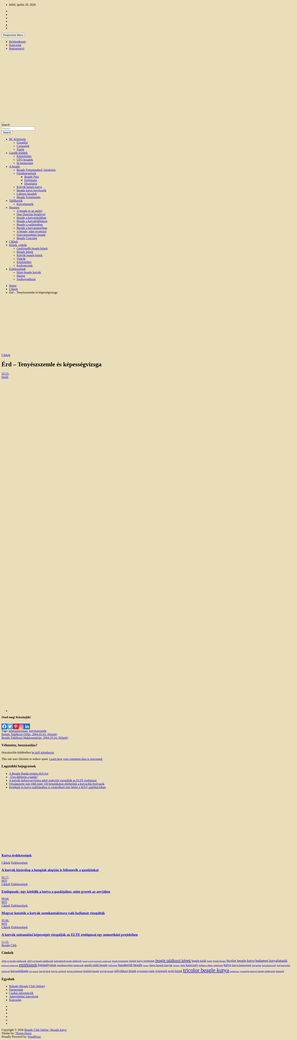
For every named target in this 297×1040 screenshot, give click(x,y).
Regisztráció (16, 48)
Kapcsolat (15, 45)
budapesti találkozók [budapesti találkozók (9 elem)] (10, 965)
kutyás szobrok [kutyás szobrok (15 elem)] (58, 971)
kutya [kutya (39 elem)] (227, 965)
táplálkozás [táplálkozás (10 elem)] (234, 971)
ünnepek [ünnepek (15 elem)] (280, 971)
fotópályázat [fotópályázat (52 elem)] (47, 965)
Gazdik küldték (18, 152)
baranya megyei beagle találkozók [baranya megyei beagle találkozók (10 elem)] (96, 961)
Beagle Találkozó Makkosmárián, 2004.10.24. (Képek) (35, 737)
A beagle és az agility (30, 210)
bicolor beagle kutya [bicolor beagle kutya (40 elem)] (241, 961)
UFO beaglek (25, 159)
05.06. (5, 920)
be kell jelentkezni (43, 752)
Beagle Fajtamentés (29, 197)
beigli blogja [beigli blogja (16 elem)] (219, 961)
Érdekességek (17, 269)
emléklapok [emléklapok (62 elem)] (28, 965)
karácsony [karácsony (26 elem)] (192, 965)
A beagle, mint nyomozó (31, 231)
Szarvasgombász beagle (31, 234)
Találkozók (16, 200)
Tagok (20, 149)
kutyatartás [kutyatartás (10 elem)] (33, 971)
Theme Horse (23, 1033)
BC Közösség (17, 139)
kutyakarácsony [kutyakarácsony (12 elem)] (269, 965)
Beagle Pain (31, 176)
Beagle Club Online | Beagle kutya (45, 1029)
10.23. (5, 373)
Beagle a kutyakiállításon (32, 221)
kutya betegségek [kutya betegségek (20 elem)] (241, 965)
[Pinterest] (16, 724)
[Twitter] (10, 724)
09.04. (5, 898)
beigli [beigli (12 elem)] (209, 961)
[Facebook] (4, 724)
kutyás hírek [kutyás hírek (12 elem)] (44, 971)
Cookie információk (21, 993)
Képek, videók (18, 245)
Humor (21, 275)
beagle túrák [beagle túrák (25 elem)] (198, 960)
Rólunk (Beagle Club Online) (27, 986)
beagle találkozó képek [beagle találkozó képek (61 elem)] (173, 960)
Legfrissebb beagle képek (32, 248)
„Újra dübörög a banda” (23, 777)
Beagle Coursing (27, 238)
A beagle (14, 166)
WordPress (34, 1036)
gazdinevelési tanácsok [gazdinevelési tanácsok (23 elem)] (70, 965)
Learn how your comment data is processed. (76, 759)
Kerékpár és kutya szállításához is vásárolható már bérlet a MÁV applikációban (57, 787)
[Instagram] (21, 724)
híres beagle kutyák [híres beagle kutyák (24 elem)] (160, 965)
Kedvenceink (25, 265)
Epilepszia (30, 180)
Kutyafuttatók (25, 204)
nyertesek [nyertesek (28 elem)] (161, 971)
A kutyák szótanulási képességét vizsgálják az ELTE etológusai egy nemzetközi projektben (70, 935)
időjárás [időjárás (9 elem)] (176, 965)
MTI (4, 880)
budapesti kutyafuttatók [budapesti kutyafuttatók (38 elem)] (271, 961)
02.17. (5, 877)
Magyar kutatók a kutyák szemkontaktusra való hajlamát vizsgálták (53, 913)
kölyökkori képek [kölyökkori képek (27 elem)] (125, 971)
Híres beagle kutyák (29, 272)
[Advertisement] (148, 323)
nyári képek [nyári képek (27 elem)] (175, 971)
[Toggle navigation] (3, 122)
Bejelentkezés (17, 41)
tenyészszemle (37, 730)
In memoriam (25, 163)
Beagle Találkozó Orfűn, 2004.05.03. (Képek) (29, 734)
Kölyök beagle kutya (29, 187)
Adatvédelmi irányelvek (23, 996)
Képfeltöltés (24, 156)
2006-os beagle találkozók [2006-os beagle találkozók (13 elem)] (14, 961)
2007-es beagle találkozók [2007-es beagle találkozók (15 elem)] (40, 961)
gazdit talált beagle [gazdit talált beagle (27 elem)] (96, 965)
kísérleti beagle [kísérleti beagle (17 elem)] (91, 971)
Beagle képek (25, 251)
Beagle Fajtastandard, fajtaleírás (36, 169)
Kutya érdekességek (17, 855)
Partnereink (16, 989)
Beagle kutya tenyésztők (31, 190)
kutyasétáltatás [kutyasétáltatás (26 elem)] (19, 971)
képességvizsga (18, 730)
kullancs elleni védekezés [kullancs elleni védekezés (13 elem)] (211, 965)
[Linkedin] (27, 724)
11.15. (5, 941)
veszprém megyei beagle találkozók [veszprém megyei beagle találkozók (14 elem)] (257, 971)
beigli (5, 377)
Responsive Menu (13, 35)
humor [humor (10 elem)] (146, 965)
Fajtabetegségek (26, 173)
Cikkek (13, 241)
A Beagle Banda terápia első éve (28, 773)
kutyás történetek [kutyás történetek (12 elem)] (74, 971)
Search (6, 124)
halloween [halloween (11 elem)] (112, 965)
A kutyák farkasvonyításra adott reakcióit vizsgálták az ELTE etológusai (53, 780)
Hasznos (14, 207)
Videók (21, 258)
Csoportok (23, 146)
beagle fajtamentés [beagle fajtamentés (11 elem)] (120, 961)
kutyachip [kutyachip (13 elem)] (256, 965)
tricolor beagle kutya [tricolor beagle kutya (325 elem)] (206, 970)
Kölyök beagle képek (29, 255)
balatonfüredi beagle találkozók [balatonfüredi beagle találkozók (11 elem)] (68, 961)
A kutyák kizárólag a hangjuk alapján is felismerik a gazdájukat (50, 870)
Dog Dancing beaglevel (31, 214)
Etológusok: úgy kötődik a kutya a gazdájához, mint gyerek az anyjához (56, 892)
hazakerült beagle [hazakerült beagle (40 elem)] (130, 965)
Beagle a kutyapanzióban (32, 228)
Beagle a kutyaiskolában (31, 217)
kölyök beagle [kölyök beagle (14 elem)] (107, 971)
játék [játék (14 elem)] (182, 965)
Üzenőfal (22, 142)
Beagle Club (9, 945)
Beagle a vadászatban (30, 224)
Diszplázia (30, 183)
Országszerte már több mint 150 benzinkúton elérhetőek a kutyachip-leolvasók (57, 783)
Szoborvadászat (26, 279)
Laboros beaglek (27, 193)
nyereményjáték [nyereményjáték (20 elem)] (145, 971)
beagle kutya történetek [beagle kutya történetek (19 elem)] (142, 960)
